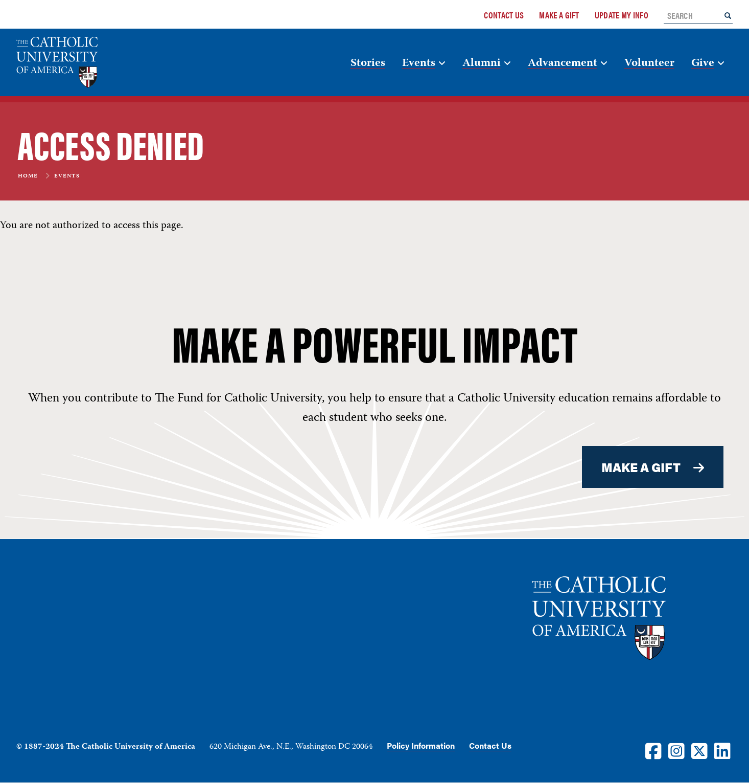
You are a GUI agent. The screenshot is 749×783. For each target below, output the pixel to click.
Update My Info (621, 15)
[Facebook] (653, 750)
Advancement (562, 63)
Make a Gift (559, 15)
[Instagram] (676, 750)
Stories (367, 63)
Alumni (481, 63)
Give (702, 63)
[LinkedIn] (722, 750)
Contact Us (504, 15)
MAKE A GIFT (641, 467)
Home (28, 176)
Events (418, 63)
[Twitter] (699, 750)
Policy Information (421, 745)
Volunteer (649, 63)
